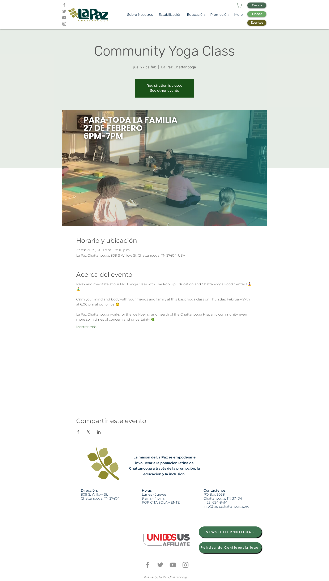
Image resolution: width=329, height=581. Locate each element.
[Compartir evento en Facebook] (78, 432)
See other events (164, 91)
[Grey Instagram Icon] (64, 23)
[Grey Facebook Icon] (64, 5)
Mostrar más (86, 327)
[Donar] (256, 14)
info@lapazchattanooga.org (226, 506)
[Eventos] (256, 23)
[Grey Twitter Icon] (64, 11)
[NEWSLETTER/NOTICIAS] (230, 532)
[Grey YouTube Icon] (64, 17)
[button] (240, 5)
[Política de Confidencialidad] (230, 547)
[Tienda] (256, 5)
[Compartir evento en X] (88, 432)
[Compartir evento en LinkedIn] (99, 432)
